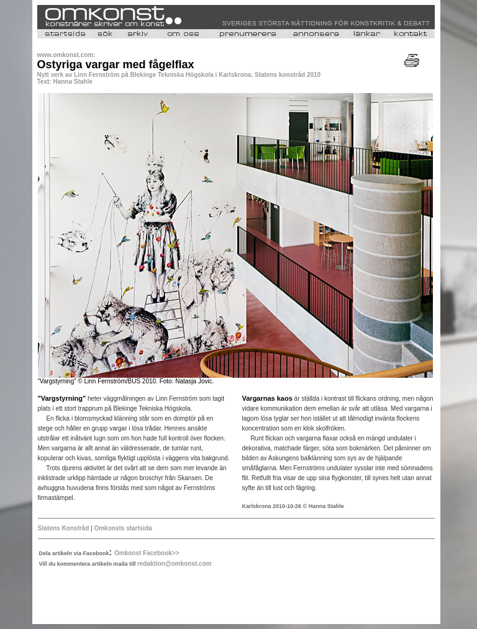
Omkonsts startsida (123, 528)
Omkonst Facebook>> (146, 553)
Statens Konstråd (63, 528)
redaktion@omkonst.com (174, 563)
